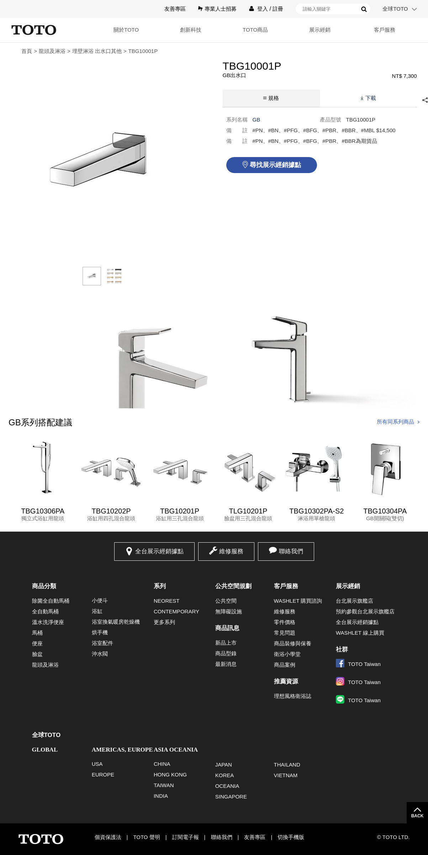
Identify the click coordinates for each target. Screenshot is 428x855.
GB (256, 120)
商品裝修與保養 (292, 643)
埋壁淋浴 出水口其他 (97, 51)
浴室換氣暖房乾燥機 (116, 622)
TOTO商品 (254, 30)
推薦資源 (286, 681)
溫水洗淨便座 (48, 622)
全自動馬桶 (45, 611)
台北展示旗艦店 (354, 601)
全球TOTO (395, 9)
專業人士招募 (221, 9)
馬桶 (37, 633)
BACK (417, 815)
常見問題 (284, 633)
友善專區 (175, 9)
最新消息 (226, 664)
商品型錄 (226, 653)
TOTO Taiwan (358, 664)
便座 (37, 643)
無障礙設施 (228, 611)
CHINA (162, 764)
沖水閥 (100, 654)
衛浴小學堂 (287, 654)
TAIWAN (164, 785)
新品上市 (226, 643)
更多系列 (164, 622)
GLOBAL (45, 749)
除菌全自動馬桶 (50, 601)
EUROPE (103, 774)
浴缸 (97, 611)
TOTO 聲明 (146, 837)
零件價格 (284, 622)
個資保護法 (108, 837)
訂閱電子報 (185, 837)
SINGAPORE (231, 797)
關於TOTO (124, 30)
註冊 (278, 9)
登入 (262, 9)
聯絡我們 (291, 551)
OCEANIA (227, 786)
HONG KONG (170, 774)
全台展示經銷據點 (159, 551)
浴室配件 (102, 643)
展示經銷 (319, 30)
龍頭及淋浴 (52, 51)
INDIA (161, 796)
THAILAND (287, 765)
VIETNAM (286, 775)
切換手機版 (291, 837)
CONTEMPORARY (176, 611)
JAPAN (223, 765)
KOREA (224, 775)
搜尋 (364, 9)
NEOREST (167, 601)
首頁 (26, 51)
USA (97, 764)
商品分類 (44, 586)
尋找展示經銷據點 (275, 164)
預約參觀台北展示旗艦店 (365, 611)
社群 (342, 649)
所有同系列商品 (395, 422)
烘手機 (100, 632)
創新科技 (189, 30)
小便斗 (100, 600)
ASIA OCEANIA (176, 749)
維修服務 (231, 551)
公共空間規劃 (233, 586)
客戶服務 (384, 30)
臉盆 (37, 654)
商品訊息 (227, 628)
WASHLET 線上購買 (360, 633)
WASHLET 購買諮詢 (298, 601)
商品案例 (284, 665)
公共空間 (226, 601)
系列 (160, 586)
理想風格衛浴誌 (292, 696)
